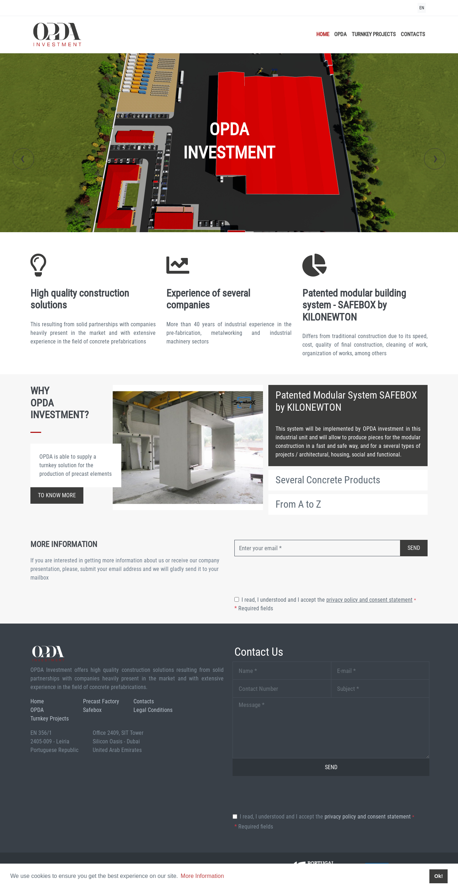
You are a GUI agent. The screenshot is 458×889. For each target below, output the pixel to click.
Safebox (92, 710)
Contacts (413, 34)
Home (322, 34)
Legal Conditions (152, 710)
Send (414, 547)
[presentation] (23, 159)
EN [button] (421, 7)
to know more (57, 495)
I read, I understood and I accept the (329, 599)
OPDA (340, 34)
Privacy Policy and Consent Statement (369, 599)
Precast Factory (101, 701)
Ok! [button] (438, 876)
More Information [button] (202, 876)
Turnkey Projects (374, 34)
